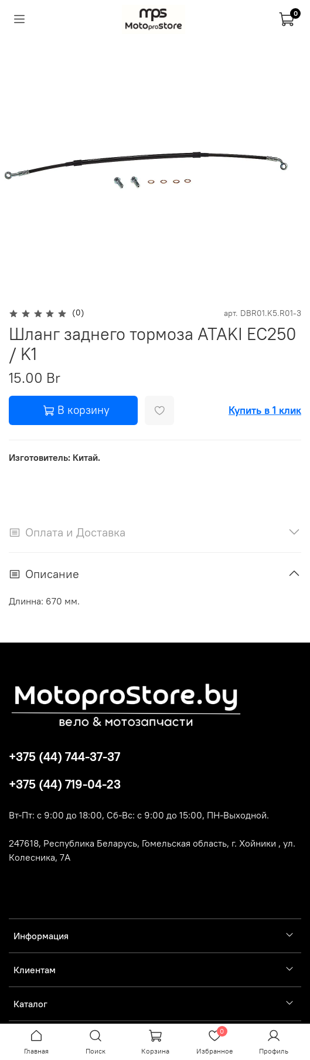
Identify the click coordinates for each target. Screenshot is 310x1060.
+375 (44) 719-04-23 (65, 784)
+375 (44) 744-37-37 (64, 757)
